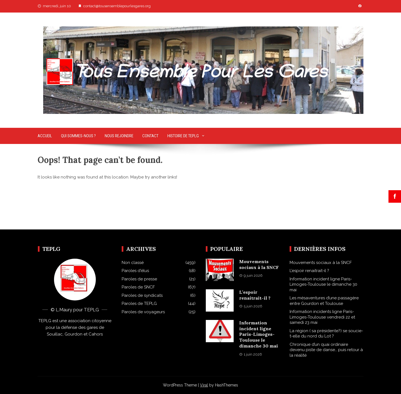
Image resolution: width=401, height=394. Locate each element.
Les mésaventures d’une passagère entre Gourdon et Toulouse (324, 300)
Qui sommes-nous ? (78, 135)
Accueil (45, 135)
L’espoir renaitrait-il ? (254, 295)
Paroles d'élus (135, 270)
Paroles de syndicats (142, 295)
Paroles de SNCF (138, 287)
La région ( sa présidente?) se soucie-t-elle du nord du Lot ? (326, 333)
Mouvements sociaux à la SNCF (259, 264)
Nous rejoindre (119, 135)
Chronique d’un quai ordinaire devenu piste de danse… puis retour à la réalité (326, 350)
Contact (150, 135)
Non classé (133, 262)
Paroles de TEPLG (139, 303)
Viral (204, 385)
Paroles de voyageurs (143, 311)
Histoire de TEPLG (183, 135)
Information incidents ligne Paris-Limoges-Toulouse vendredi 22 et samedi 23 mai (322, 317)
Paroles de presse (139, 279)
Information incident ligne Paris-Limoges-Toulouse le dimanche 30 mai (258, 334)
